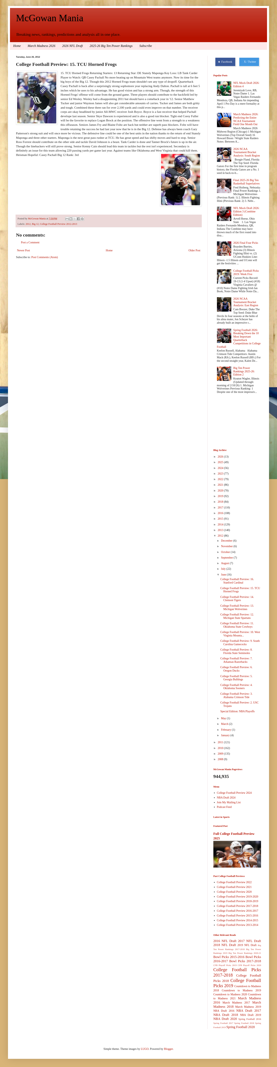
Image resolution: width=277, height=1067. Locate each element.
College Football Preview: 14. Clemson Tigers (237, 598)
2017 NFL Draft (249, 941)
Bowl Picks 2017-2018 (245, 961)
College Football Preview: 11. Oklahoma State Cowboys (237, 625)
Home (17, 46)
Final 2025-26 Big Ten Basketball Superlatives (246, 182)
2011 (221, 742)
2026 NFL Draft (72, 46)
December (227, 540)
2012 (28, 224)
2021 (221, 484)
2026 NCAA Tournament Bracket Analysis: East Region (245, 302)
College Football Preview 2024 (234, 792)
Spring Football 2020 (240, 1027)
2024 (221, 468)
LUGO (145, 1048)
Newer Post (23, 250)
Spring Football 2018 (244, 1023)
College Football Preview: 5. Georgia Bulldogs (236, 678)
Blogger (168, 1048)
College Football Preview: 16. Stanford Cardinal (237, 581)
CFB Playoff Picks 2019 (225, 965)
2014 (221, 524)
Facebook (225, 62)
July (223, 568)
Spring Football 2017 (223, 1023)
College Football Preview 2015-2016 (237, 915)
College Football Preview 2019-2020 (237, 896)
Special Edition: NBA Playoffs (237, 711)
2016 (221, 513)
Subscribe (145, 46)
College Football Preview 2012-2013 (58, 224)
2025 (221, 462)
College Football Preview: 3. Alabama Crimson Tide (236, 695)
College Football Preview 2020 (234, 891)
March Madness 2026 (41, 46)
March (225, 723)
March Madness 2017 (236, 1002)
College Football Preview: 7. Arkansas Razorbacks (236, 660)
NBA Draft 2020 (225, 1019)
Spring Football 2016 (249, 1019)
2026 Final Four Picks (245, 242)
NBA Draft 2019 (250, 1015)
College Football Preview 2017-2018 (237, 906)
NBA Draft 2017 (248, 1011)
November (227, 546)
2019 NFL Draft (247, 945)
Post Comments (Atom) (44, 257)
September (227, 557)
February (226, 729)
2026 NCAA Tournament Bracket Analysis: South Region (246, 152)
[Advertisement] (233, 422)
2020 (221, 490)
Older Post (195, 250)
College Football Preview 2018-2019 (237, 901)
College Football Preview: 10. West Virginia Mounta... (240, 634)
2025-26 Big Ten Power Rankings (111, 46)
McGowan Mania (49, 18)
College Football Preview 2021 (234, 887)
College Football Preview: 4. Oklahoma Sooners (236, 687)
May (224, 718)
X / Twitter (249, 62)
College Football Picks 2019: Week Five (246, 272)
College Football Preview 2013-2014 (237, 924)
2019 (221, 496)
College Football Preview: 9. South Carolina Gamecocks (240, 642)
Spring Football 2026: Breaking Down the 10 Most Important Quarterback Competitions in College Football (239, 338)
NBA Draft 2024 (226, 797)
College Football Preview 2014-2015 (237, 920)
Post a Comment (30, 242)
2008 (221, 759)
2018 (221, 501)
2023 (221, 473)
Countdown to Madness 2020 (230, 994)
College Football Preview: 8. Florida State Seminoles (236, 651)
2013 (221, 530)
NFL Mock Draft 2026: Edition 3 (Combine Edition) (246, 211)
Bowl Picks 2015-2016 (228, 957)
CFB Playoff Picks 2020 (249, 965)
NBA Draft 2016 (223, 1010)
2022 (221, 479)
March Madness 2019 (248, 1006)
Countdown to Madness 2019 (241, 990)
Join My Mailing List (229, 802)
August (225, 563)
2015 (221, 518)
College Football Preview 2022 (234, 882)
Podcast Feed (224, 806)
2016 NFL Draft (224, 941)
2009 (221, 753)
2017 (221, 507)
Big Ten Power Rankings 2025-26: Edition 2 (244, 371)
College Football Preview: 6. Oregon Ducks (236, 669)
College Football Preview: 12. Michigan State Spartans (237, 616)
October (226, 552)
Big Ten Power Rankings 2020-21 (245, 953)
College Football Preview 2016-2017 (237, 910)
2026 (221, 456)
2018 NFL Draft (224, 945)
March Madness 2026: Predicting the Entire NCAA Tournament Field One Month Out (245, 119)
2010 (221, 748)
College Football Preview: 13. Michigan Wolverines (237, 607)
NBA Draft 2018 (225, 1015)
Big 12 (35, 224)
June (224, 574)
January (225, 735)
